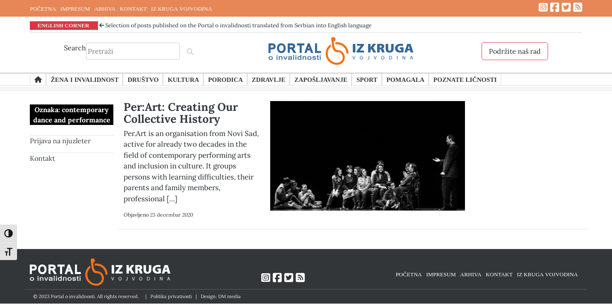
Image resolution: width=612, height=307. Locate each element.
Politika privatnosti (171, 296)
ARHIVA (104, 8)
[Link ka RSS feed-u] (577, 7)
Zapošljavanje (320, 79)
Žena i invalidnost (84, 79)
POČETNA (43, 8)
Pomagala (405, 79)
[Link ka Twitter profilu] (566, 7)
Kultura (183, 79)
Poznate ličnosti (465, 79)
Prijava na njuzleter (60, 140)
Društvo (143, 79)
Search (75, 47)
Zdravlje (269, 79)
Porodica (225, 79)
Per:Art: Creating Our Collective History (181, 113)
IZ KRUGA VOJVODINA (181, 8)
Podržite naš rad (515, 51)
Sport (366, 79)
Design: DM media (221, 296)
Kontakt (42, 158)
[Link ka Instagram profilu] (543, 7)
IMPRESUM (75, 8)
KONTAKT (133, 8)
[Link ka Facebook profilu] (554, 7)
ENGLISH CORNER (63, 25)
